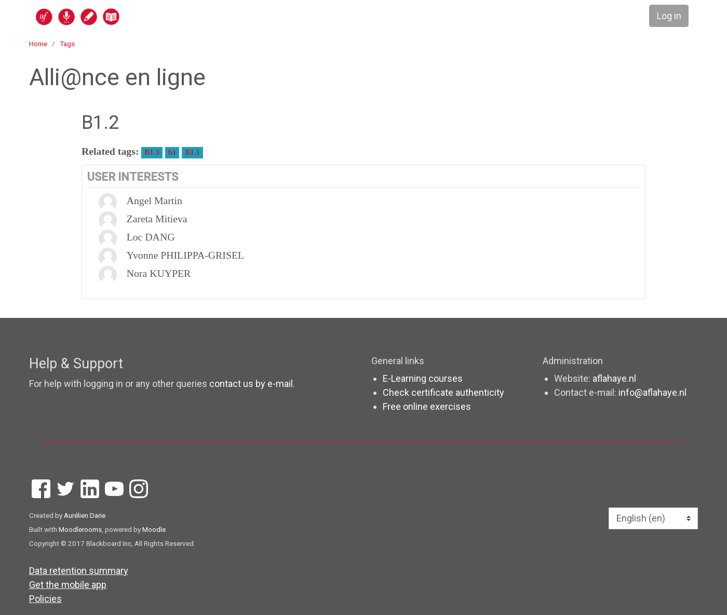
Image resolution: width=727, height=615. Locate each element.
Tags (67, 43)
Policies (45, 598)
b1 (172, 152)
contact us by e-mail (251, 383)
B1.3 (151, 152)
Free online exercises (427, 406)
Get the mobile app (67, 584)
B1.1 (192, 152)
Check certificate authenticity (443, 392)
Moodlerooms (80, 529)
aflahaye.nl (614, 378)
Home (38, 43)
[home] (118, 16)
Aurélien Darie (84, 515)
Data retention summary (78, 570)
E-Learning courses (423, 378)
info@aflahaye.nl (652, 392)
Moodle (154, 529)
